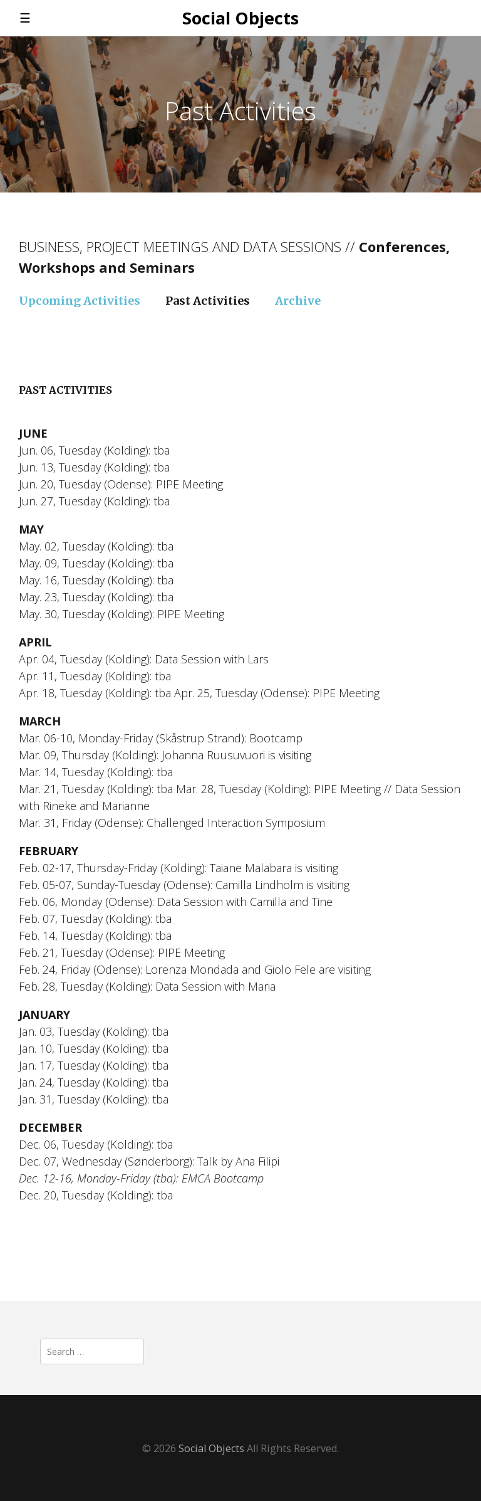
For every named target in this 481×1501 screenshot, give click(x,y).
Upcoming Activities (79, 300)
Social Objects (240, 17)
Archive (298, 300)
